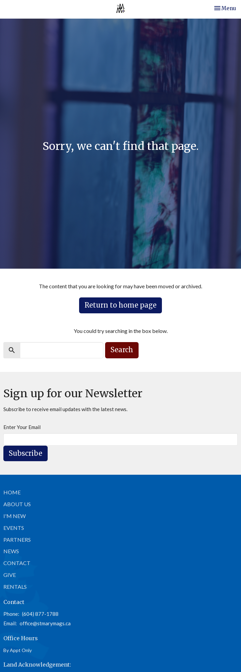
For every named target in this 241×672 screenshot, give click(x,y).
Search (122, 349)
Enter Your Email (22, 427)
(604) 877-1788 (40, 614)
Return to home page (120, 305)
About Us (17, 504)
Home (12, 492)
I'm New (14, 516)
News (11, 551)
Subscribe (25, 453)
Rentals (15, 586)
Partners (17, 539)
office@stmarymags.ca (45, 623)
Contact (16, 563)
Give (9, 575)
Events (13, 527)
